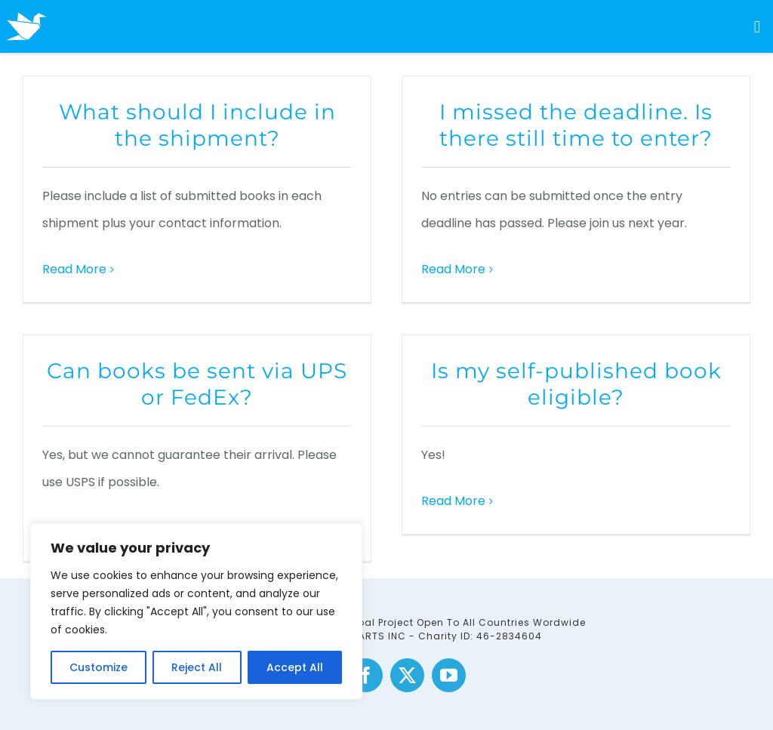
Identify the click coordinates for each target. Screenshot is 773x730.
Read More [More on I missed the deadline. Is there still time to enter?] (453, 269)
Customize (98, 667)
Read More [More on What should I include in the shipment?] (74, 269)
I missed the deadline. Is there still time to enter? (576, 125)
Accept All (294, 667)
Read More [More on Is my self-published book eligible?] (453, 501)
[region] (196, 611)
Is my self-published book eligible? (576, 384)
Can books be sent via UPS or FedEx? (197, 384)
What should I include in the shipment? (197, 125)
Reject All (196, 667)
